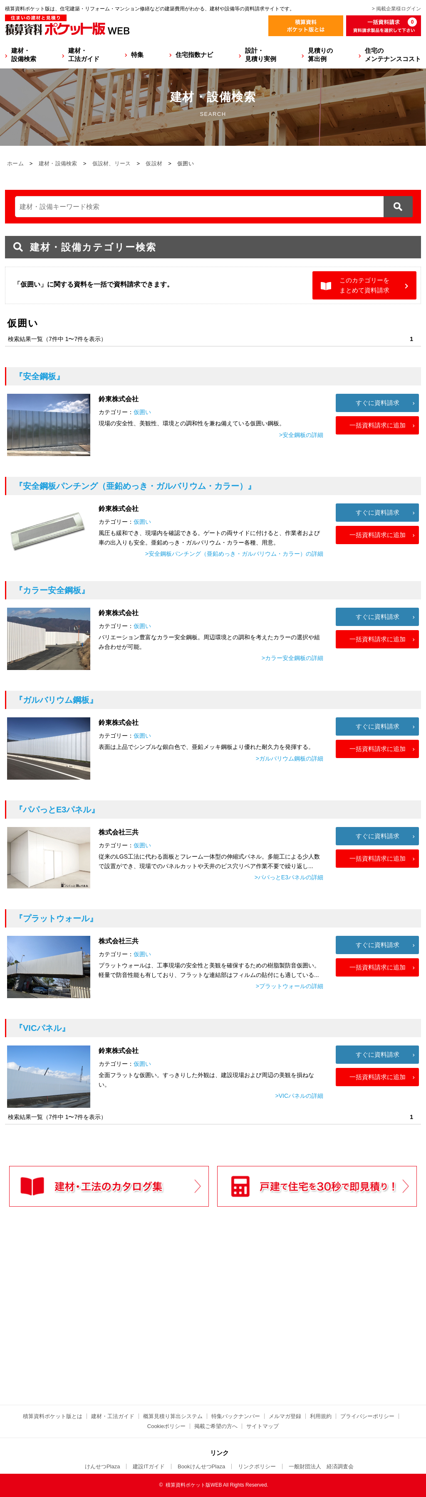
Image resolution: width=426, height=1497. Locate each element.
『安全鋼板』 (39, 376)
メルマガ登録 (285, 1416)
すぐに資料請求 (377, 402)
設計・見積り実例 (260, 54)
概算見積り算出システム (173, 1416)
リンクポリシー (257, 1466)
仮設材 (154, 163)
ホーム (15, 163)
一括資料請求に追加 (377, 425)
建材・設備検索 (23, 54)
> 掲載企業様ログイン (396, 9)
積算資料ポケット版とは (52, 1416)
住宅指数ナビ (194, 54)
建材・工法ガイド (83, 54)
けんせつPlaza (102, 1466)
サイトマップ (262, 1426)
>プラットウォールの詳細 (289, 986)
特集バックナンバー (235, 1416)
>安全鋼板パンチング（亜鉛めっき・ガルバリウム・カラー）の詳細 (234, 553)
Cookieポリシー (166, 1426)
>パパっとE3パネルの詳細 (289, 877)
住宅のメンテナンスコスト (393, 54)
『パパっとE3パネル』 (57, 809)
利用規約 (321, 1416)
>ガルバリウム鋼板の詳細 (289, 758)
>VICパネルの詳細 (299, 1095)
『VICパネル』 (42, 1028)
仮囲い (142, 412)
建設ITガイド (149, 1466)
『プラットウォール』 (56, 918)
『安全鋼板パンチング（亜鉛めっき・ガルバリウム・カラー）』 (135, 486)
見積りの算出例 (320, 54)
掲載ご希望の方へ (216, 1426)
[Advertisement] (140, 1323)
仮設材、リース (111, 163)
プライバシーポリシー (367, 1416)
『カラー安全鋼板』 (52, 590)
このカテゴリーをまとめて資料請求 (364, 285)
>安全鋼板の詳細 (301, 435)
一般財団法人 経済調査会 (321, 1466)
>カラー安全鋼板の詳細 (292, 658)
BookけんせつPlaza (201, 1466)
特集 (137, 54)
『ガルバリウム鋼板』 (56, 699)
